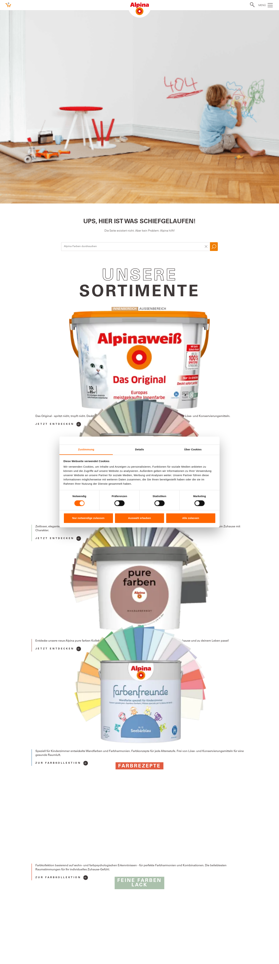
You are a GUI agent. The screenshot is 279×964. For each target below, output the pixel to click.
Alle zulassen (190, 518)
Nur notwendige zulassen (88, 518)
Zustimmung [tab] (86, 449)
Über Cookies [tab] (193, 449)
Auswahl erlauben (139, 518)
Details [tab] (139, 449)
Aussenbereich (152, 118)
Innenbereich (125, 118)
